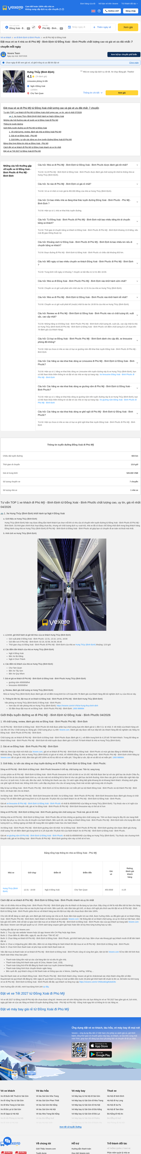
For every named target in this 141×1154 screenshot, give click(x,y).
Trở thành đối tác (129, 3)
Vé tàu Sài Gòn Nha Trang (47, 1096)
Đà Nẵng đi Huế (114, 1118)
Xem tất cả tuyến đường (70, 1127)
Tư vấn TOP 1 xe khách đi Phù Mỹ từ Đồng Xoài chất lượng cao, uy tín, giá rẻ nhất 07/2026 (42, 112)
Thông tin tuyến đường (13, 124)
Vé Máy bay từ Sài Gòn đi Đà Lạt (86, 1114)
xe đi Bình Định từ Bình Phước (25, 37)
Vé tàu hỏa (42, 1090)
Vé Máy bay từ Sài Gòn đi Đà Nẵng (87, 1109)
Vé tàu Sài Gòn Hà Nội (46, 1109)
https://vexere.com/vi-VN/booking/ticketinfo (97, 982)
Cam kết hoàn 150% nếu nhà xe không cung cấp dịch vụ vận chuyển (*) (43, 7)
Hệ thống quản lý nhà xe (119, 1148)
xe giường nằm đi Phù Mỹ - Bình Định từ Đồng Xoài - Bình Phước (35, 835)
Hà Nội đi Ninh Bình (115, 1096)
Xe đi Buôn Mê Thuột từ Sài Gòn (15, 1096)
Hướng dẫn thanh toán (81, 1149)
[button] (88, 165)
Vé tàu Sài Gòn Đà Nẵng (46, 1105)
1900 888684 (78, 708)
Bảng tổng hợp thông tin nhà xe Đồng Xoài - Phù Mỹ (25, 143)
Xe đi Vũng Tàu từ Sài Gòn (12, 1100)
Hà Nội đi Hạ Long (115, 1100)
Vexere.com (64, 730)
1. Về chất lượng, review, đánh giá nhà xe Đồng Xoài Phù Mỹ (35, 132)
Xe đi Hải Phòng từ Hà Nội (12, 1118)
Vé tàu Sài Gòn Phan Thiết (47, 1100)
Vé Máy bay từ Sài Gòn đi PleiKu (86, 1118)
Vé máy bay (78, 1090)
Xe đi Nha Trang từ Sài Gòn (12, 1105)
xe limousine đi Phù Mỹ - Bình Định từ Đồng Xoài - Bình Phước (34, 803)
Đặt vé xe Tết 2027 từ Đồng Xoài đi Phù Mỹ (22, 151)
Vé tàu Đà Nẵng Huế (45, 1118)
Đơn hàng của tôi (87, 3)
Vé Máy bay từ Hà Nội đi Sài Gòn (86, 1096)
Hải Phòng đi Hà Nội (116, 1123)
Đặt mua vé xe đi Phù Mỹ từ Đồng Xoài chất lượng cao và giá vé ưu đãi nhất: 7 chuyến (51, 108)
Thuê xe (111, 1090)
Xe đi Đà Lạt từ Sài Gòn (11, 1109)
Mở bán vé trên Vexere (108, 3)
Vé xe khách (6, 37)
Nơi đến (45, 26)
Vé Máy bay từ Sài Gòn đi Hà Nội (86, 1105)
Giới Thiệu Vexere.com (46, 1149)
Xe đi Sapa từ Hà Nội (10, 1114)
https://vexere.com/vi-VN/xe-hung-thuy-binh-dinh (77, 705)
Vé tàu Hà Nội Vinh (44, 1123)
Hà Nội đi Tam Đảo (115, 1109)
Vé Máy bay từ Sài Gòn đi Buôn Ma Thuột (87, 1124)
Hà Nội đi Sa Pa (114, 1105)
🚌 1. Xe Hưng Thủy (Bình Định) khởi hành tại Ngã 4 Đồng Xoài (36, 116)
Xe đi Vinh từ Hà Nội (9, 1123)
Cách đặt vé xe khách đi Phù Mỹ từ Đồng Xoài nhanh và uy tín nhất (32, 147)
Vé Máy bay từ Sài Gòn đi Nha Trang (87, 1100)
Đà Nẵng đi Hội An (115, 1114)
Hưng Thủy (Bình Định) (85, 645)
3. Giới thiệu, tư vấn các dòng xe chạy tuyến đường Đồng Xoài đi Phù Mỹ (40, 139)
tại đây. (46, 987)
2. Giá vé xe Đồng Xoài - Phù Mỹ (23, 136)
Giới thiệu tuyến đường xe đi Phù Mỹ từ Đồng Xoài (25, 128)
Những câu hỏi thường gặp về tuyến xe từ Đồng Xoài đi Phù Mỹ (30, 120)
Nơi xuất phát (14, 26)
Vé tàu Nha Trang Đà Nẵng (47, 1114)
